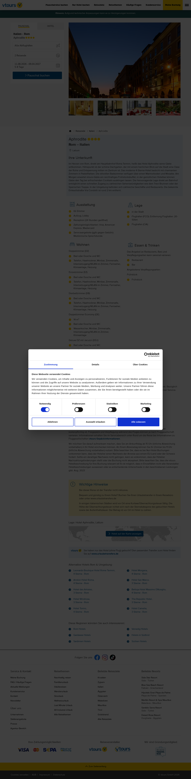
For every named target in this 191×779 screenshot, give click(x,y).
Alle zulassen (138, 422)
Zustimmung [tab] (51, 364)
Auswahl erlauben (95, 422)
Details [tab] (95, 364)
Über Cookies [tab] (140, 364)
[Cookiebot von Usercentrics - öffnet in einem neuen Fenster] (146, 354)
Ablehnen (52, 422)
